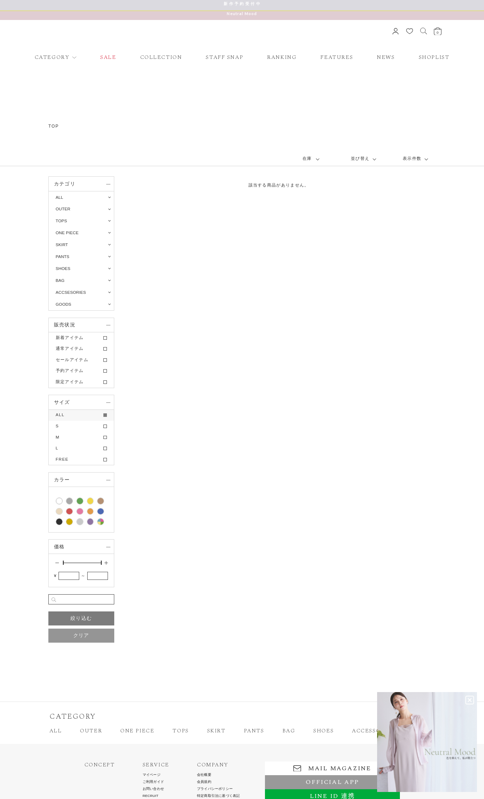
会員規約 (204, 782)
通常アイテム (70, 348)
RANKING (281, 57)
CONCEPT (99, 764)
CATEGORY (52, 57)
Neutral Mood (242, 13)
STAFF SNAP (224, 57)
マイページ (152, 775)
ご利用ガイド (153, 782)
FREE (62, 459)
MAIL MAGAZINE (332, 768)
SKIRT (216, 731)
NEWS (386, 57)
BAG (288, 731)
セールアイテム (72, 359)
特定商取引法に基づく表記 (218, 796)
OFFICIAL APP (332, 782)
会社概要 (204, 775)
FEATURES (336, 57)
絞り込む (81, 618)
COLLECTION (161, 57)
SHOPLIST (434, 57)
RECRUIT (150, 796)
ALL (59, 197)
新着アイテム (70, 337)
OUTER (91, 731)
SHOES (323, 731)
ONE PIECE (137, 731)
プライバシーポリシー (215, 789)
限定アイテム (70, 381)
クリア (81, 635)
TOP (53, 126)
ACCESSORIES (373, 731)
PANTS (254, 731)
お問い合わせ (153, 789)
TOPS (180, 731)
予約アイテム (70, 370)
